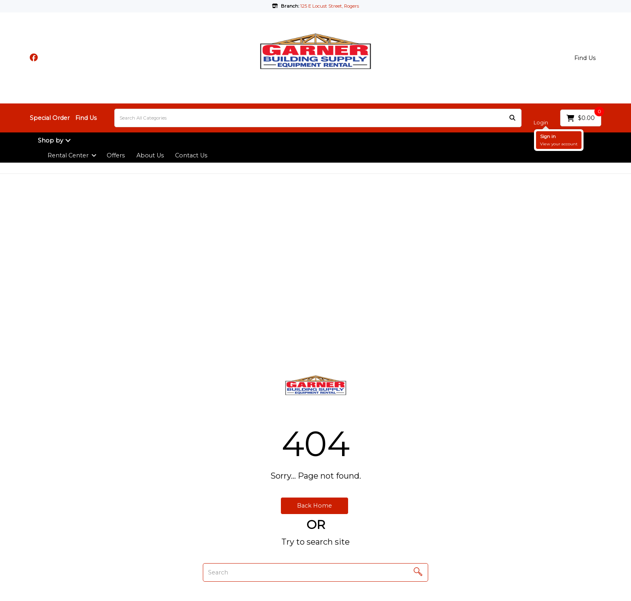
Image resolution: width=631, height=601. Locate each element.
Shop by (50, 140)
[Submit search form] (512, 118)
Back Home (314, 505)
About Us (150, 155)
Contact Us (191, 155)
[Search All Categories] (318, 118)
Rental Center (68, 155)
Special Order (50, 118)
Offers (116, 155)
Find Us (585, 58)
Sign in (548, 136)
